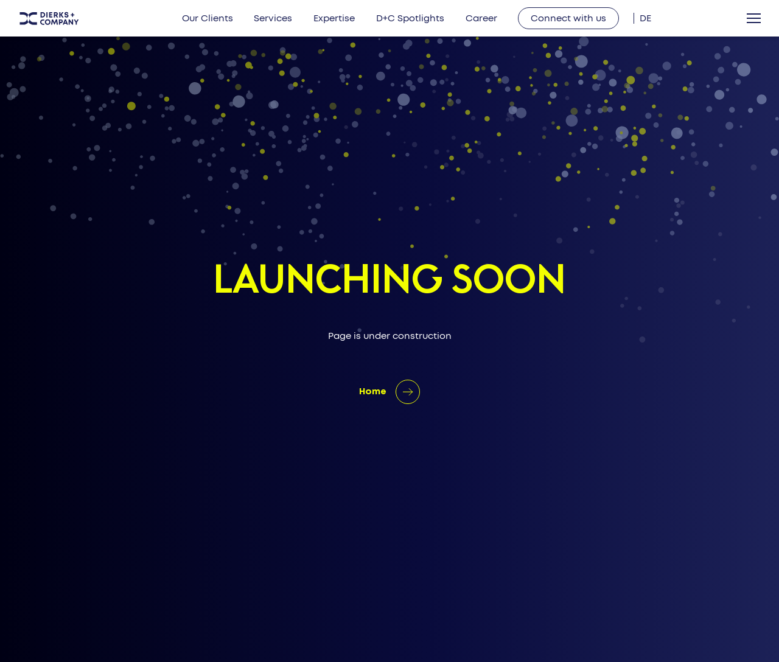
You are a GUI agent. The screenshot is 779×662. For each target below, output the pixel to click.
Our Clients (207, 18)
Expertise (334, 18)
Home (372, 392)
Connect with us (568, 18)
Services (273, 18)
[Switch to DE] (645, 18)
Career (481, 18)
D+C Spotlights (410, 18)
